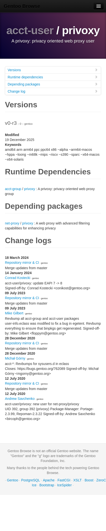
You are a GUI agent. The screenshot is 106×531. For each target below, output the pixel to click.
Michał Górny (15, 358)
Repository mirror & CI (22, 263)
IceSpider (64, 485)
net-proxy (12, 223)
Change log (53, 91)
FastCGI (63, 480)
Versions (53, 70)
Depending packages (53, 84)
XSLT (77, 480)
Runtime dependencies (53, 77)
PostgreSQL (30, 480)
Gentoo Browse (22, 6)
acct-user (29, 30)
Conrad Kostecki (17, 278)
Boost (89, 480)
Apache (48, 480)
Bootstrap (46, 485)
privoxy (29, 189)
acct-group (13, 189)
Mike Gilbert (14, 313)
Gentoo (12, 480)
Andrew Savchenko (20, 399)
